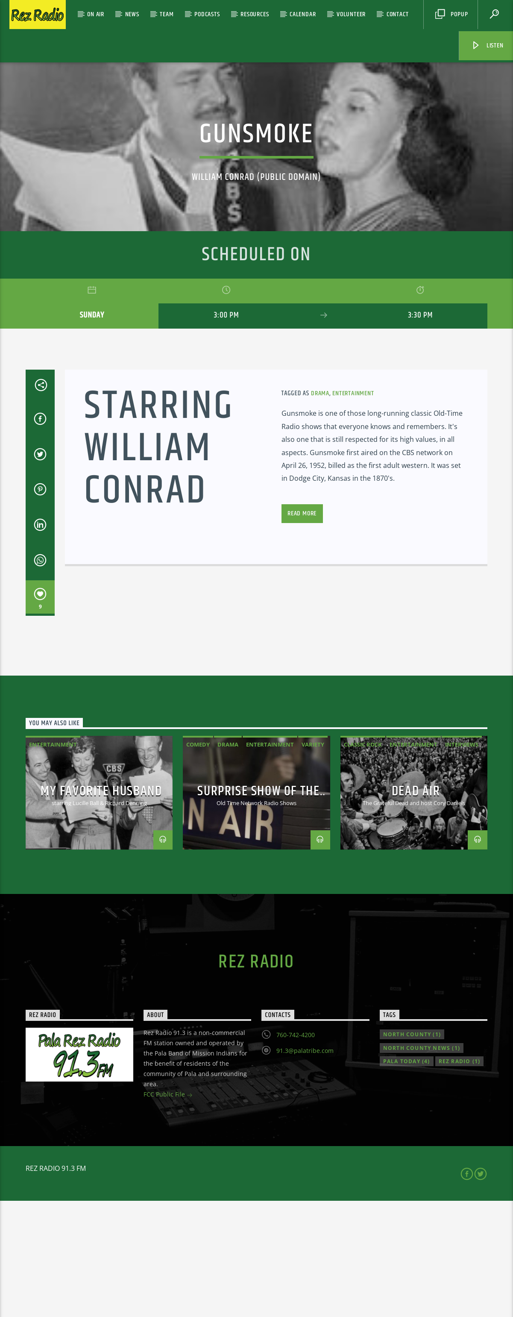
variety (313, 860)
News (132, 14)
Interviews (461, 860)
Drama (320, 509)
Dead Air (416, 907)
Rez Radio (256, 1078)
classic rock (363, 860)
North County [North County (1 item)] (412, 1150)
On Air (95, 14)
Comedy (198, 860)
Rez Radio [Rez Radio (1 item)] (460, 1177)
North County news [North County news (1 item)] (421, 1164)
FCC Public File (168, 1211)
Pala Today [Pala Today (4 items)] (406, 1177)
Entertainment (353, 509)
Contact (398, 14)
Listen (487, 45)
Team (166, 14)
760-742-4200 (295, 1151)
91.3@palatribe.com (305, 1167)
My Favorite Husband (101, 907)
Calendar (303, 14)
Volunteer (351, 14)
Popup (451, 14)
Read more (302, 629)
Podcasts (207, 14)
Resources (254, 14)
